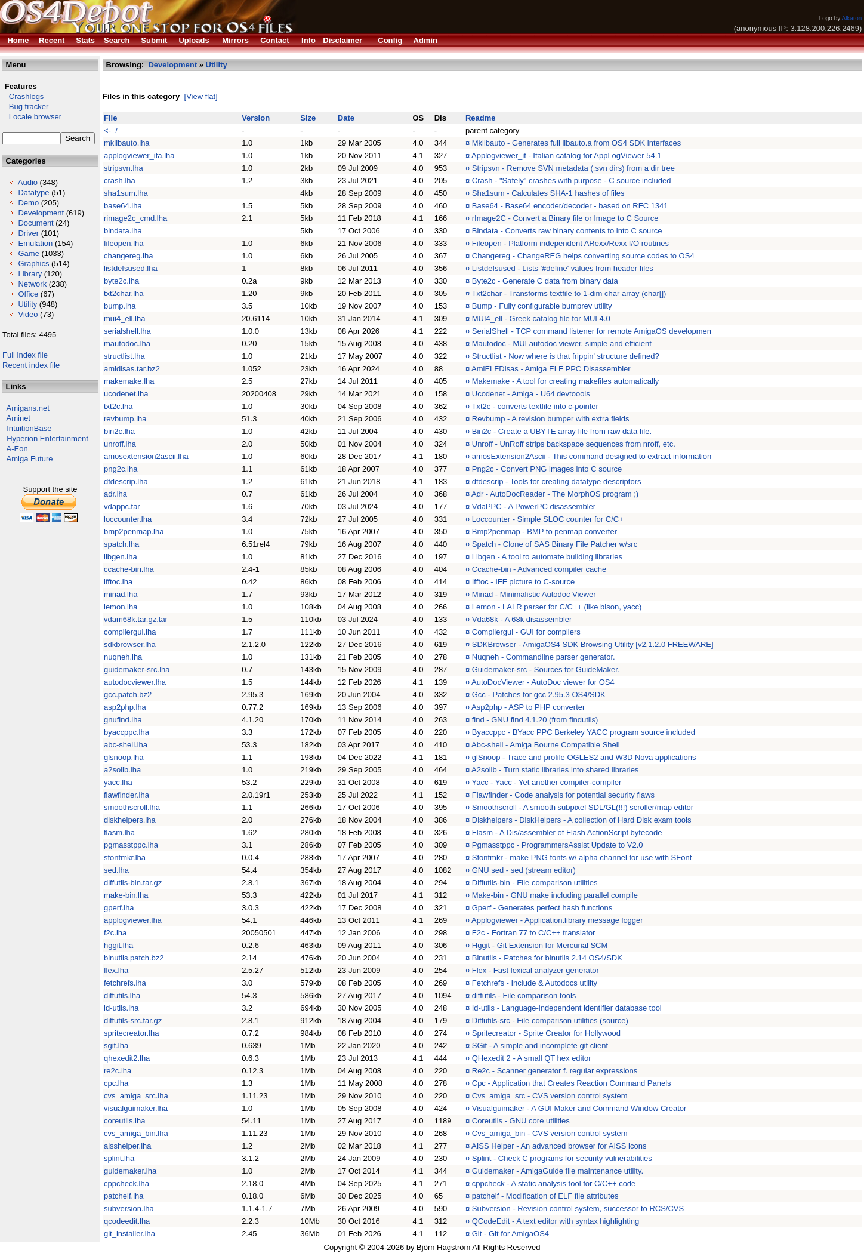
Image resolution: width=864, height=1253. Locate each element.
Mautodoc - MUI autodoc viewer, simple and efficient (562, 343)
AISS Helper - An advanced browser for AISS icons (558, 1145)
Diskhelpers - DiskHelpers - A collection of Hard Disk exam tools (582, 819)
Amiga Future (30, 458)
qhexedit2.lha (127, 1058)
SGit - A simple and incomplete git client (540, 1045)
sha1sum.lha (126, 193)
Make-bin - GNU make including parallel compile (555, 895)
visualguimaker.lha (136, 1108)
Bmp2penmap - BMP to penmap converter (544, 531)
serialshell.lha (127, 331)
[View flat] (201, 96)
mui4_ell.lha (124, 318)
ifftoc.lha (118, 581)
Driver (28, 233)
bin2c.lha (119, 431)
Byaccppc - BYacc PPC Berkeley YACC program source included (583, 732)
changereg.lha (128, 255)
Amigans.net (28, 408)
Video (28, 314)
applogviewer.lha (133, 920)
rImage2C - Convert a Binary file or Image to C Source (565, 218)
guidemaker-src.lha (137, 669)
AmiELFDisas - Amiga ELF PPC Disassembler (551, 368)
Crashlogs (23, 96)
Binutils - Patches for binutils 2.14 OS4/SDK (547, 957)
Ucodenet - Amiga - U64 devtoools (531, 393)
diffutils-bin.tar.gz (133, 882)
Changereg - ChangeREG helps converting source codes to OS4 (583, 255)
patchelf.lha (124, 1196)
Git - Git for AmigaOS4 (510, 1233)
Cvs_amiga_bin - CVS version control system (550, 1133)
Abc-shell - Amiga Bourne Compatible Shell (545, 744)
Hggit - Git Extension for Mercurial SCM (540, 945)
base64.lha (123, 205)
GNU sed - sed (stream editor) (524, 870)
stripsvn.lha (123, 168)
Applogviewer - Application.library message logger (557, 920)
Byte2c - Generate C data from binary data (545, 280)
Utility (27, 304)
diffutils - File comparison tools (524, 995)
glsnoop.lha (124, 757)
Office (28, 294)
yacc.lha (118, 782)
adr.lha (115, 493)
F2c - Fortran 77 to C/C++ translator (533, 932)
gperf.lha (119, 907)
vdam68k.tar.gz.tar (136, 619)
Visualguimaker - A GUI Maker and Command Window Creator (579, 1108)
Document (35, 222)
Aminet (18, 418)
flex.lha (116, 970)
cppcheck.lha (126, 1183)
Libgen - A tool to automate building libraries (547, 556)
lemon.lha (120, 606)
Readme (480, 117)
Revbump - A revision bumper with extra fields (551, 418)
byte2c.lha (121, 280)
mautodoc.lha (127, 343)
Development (41, 212)
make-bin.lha (126, 895)
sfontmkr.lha (125, 857)
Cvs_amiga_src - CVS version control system (550, 1095)
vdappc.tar (122, 506)
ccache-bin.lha (129, 569)
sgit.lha (116, 1045)
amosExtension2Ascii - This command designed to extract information (592, 456)
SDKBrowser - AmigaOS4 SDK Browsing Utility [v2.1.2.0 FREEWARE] (593, 644)
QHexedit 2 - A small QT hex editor (531, 1058)
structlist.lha (124, 356)
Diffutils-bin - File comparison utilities (535, 882)
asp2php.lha (125, 707)
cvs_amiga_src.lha (136, 1095)
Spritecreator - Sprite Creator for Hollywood (546, 1033)
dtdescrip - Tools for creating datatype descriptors (556, 481)
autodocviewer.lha (135, 682)
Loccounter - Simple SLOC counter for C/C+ (548, 519)
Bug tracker (25, 106)
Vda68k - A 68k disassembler (522, 619)
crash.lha (119, 180)
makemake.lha (129, 381)
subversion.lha (129, 1208)
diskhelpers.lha (130, 819)
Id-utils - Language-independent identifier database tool (567, 1007)
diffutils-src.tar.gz (133, 1020)
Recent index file (31, 365)
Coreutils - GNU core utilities (521, 1120)
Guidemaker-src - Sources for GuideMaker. (546, 669)
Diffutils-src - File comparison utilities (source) (550, 1020)
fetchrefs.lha (125, 982)
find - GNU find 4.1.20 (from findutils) (535, 719)
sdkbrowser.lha (130, 644)
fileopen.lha (124, 243)
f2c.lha (115, 932)
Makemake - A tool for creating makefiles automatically (565, 381)
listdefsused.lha (131, 268)
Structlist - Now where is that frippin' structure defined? (565, 356)
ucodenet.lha (126, 393)
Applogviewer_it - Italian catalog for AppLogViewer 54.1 (566, 155)
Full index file (25, 354)
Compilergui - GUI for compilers (526, 631)
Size (308, 117)
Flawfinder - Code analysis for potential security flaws (563, 794)
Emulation (35, 243)
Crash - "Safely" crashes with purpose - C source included (571, 180)
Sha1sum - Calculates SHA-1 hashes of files (548, 193)
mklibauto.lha (127, 142)
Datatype (33, 192)
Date (346, 117)
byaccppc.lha (126, 732)
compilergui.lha (130, 631)
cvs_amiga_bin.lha (136, 1133)
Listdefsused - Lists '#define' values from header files (562, 268)
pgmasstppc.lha (131, 845)
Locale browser (31, 116)
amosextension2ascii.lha (146, 456)
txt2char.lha (124, 293)
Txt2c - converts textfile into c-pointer (535, 406)
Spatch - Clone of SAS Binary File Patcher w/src (554, 544)
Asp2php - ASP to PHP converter (528, 707)
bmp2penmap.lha (133, 531)
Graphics (33, 263)
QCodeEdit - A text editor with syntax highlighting (555, 1221)
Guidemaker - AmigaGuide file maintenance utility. (557, 1170)
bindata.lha (123, 230)
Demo (28, 202)
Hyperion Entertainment (47, 438)
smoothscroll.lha (132, 807)
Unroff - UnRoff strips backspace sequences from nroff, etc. (573, 443)
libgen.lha (120, 556)
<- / (111, 130)
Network (32, 283)
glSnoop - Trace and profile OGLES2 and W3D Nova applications (584, 757)
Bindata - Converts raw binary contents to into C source (567, 230)
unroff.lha (120, 443)
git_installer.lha (129, 1233)
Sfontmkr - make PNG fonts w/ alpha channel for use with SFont (582, 857)
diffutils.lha (122, 995)
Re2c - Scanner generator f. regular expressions (554, 1070)
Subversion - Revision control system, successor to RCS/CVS (578, 1208)
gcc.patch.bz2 (128, 694)
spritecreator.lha (131, 1033)
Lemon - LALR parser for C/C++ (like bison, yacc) (557, 606)
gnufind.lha (123, 719)
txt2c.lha (118, 406)
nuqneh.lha (123, 656)
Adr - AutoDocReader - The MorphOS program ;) (554, 493)
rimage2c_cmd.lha (135, 218)
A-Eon (17, 448)
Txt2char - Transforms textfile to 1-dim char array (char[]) (569, 293)
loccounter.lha (128, 519)
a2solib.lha (122, 769)
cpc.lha (116, 1083)
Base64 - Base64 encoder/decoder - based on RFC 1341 (570, 205)
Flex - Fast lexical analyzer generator (535, 970)
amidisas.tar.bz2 (132, 368)
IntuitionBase (29, 428)
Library (30, 273)
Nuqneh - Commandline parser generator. (543, 656)
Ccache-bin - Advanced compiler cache (539, 569)
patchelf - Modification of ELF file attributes (545, 1196)
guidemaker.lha (130, 1170)
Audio (28, 182)
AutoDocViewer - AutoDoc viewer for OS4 (543, 682)
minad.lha (120, 594)
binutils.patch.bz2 (133, 957)
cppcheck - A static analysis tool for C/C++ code (554, 1183)
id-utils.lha (121, 1007)
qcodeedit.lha (127, 1221)
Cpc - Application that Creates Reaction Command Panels (571, 1083)
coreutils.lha (124, 1120)
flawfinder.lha (126, 794)
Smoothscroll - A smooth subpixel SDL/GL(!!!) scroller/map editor (582, 807)
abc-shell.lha (125, 744)
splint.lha (119, 1158)
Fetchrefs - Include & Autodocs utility (534, 982)
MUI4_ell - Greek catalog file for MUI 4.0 (541, 318)
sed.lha (116, 870)
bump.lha (119, 305)
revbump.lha (125, 418)
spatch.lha (121, 544)
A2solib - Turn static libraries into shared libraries (554, 769)
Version (256, 117)
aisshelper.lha (128, 1145)
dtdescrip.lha (126, 481)
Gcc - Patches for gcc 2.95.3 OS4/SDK (539, 694)
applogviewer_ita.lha (139, 155)
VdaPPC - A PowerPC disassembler (533, 506)
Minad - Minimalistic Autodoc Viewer (534, 594)
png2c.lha (120, 468)
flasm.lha (119, 832)
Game (28, 253)
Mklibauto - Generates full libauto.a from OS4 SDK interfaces (576, 142)
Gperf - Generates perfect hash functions (542, 907)
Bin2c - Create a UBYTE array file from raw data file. (562, 431)
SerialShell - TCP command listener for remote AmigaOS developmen (591, 331)
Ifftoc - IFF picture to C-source (523, 581)
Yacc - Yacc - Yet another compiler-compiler (547, 782)
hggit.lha (118, 945)
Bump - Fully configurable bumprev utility (542, 305)
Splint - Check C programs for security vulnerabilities (562, 1158)
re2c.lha (117, 1070)
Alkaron (851, 18)
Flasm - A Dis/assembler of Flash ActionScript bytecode (567, 832)
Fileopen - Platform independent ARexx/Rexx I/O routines (570, 243)
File (110, 117)
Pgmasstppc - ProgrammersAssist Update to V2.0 (557, 845)
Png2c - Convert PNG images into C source (547, 468)
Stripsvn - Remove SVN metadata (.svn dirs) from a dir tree (573, 168)
